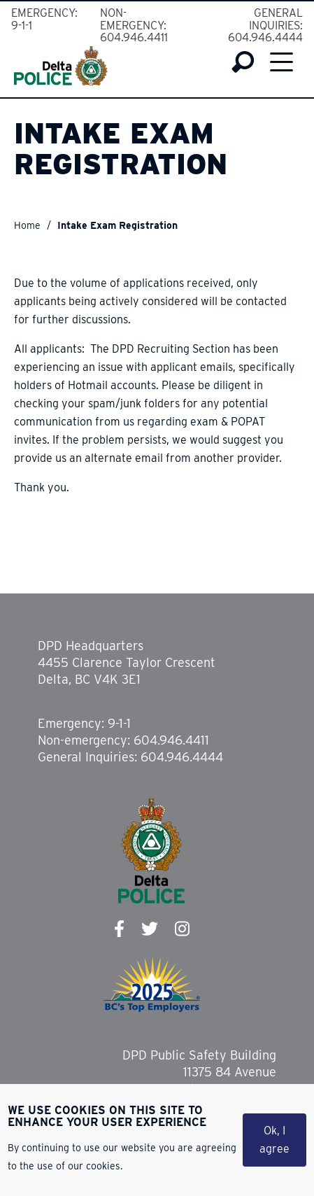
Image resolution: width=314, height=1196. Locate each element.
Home (27, 225)
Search (243, 62)
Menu (281, 61)
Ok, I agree (274, 1141)
